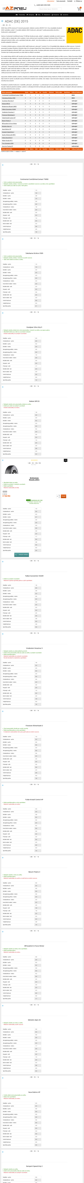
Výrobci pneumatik (8, 1149)
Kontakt (70, 1)
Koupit (38, 398)
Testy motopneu (34, 1147)
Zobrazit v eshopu (61, 410)
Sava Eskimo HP (6, 129)
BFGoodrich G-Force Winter (9, 123)
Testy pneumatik (60, 1)
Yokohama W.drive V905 (8, 98)
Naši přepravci (61, 1151)
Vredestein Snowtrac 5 (8, 112)
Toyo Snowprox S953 (7, 143)
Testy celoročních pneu (36, 1145)
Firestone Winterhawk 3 (8, 115)
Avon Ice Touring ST (7, 146)
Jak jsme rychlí (61, 1149)
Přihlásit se (77, 1)
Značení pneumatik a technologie (12, 1147)
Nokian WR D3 (6, 103)
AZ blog (5, 1141)
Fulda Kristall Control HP (8, 118)
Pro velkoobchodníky (63, 1147)
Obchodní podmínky (62, 1143)
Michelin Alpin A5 (7, 126)
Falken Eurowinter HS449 (9, 109)
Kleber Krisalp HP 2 (7, 140)
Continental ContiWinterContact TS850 (12, 95)
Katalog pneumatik (8, 1143)
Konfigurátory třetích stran (10, 1151)
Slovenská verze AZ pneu (64, 1155)
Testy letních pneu (35, 1141)
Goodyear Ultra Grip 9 (8, 101)
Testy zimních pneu (35, 1143)
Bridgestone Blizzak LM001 (9, 106)
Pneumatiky (11, 15)
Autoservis (71, 15)
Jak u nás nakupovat (63, 1153)
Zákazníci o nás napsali (64, 1158)
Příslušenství (47, 15)
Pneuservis (59, 15)
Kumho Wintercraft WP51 (9, 135)
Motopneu (24, 15)
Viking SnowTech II (7, 137)
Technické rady (7, 1145)
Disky (35, 15)
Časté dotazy (60, 1145)
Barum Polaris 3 (6, 120)
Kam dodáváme (61, 1160)
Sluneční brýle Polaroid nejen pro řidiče (14, 1153)
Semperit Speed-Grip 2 (8, 132)
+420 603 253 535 (43, 5)
